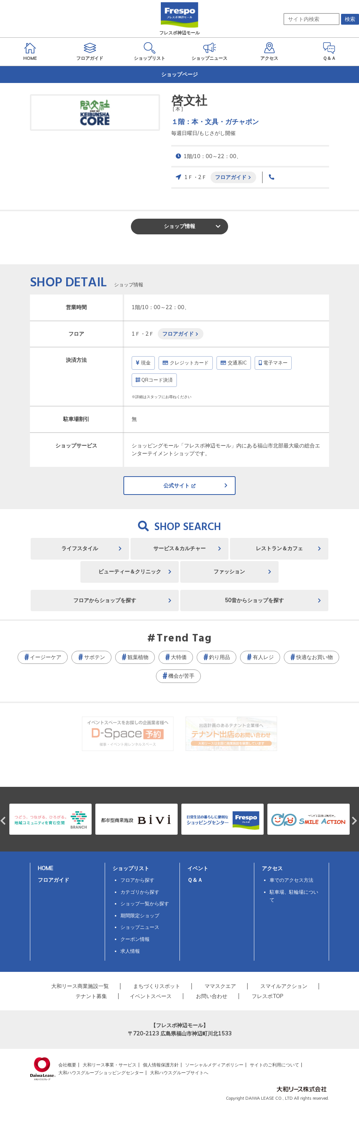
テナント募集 (91, 996)
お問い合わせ (211, 996)
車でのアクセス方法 (291, 880)
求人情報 (130, 951)
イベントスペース (151, 996)
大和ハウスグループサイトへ (179, 1072)
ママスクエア (220, 986)
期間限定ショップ (139, 915)
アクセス (272, 868)
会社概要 (67, 1065)
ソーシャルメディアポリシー (214, 1065)
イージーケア (45, 657)
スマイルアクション (283, 986)
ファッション (229, 571)
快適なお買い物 (314, 657)
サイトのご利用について (274, 1065)
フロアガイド (230, 177)
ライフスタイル (79, 548)
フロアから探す (137, 880)
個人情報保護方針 (161, 1065)
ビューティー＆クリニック (129, 571)
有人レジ (263, 657)
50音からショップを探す (254, 600)
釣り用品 (219, 657)
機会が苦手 (181, 675)
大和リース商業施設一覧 (80, 986)
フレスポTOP (267, 996)
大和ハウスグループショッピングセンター (101, 1072)
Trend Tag (184, 638)
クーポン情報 (135, 939)
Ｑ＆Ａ (195, 880)
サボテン (94, 657)
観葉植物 (138, 657)
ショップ (179, 226)
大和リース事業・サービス (109, 1065)
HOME (45, 868)
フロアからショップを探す (104, 600)
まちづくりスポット (156, 986)
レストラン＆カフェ (279, 548)
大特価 (179, 657)
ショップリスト (131, 868)
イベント (197, 868)
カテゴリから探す (139, 892)
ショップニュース (139, 927)
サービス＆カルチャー (179, 548)
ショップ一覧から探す (144, 903)
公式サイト (176, 485)
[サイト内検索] (311, 19)
